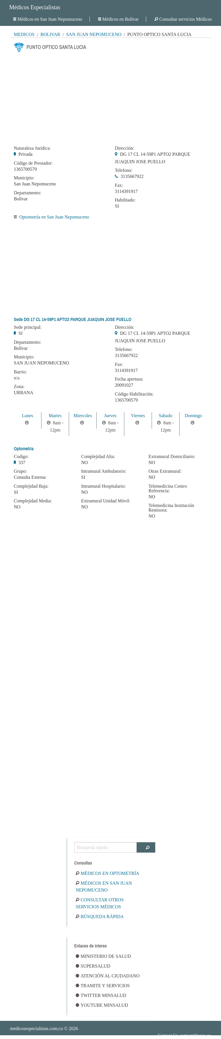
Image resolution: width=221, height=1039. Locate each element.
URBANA (23, 392)
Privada (25, 154)
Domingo (193, 415)
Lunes (27, 415)
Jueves (110, 415)
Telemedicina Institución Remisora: (171, 507)
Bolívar (50, 34)
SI (117, 206)
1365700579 (25, 169)
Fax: (119, 185)
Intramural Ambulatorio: (103, 471)
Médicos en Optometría (107, 873)
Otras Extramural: (165, 471)
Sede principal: (27, 327)
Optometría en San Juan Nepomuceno (54, 216)
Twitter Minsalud (101, 995)
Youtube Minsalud (102, 1005)
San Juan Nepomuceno (93, 34)
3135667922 (132, 176)
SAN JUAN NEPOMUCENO (41, 362)
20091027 (124, 385)
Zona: (19, 386)
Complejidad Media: (33, 501)
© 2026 (44, 1028)
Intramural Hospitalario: (103, 486)
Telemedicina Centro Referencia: (167, 488)
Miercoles (82, 415)
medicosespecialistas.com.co (36, 1028)
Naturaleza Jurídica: (32, 148)
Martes (55, 415)
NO (17, 506)
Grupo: (20, 471)
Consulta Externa (30, 477)
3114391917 (126, 191)
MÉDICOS (24, 34)
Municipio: (24, 178)
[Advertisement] (110, 97)
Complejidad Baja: (31, 486)
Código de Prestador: (33, 163)
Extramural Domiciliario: (171, 456)
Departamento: (27, 193)
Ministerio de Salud (103, 956)
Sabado (165, 415)
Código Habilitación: (134, 394)
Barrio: (20, 372)
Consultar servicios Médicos (183, 19)
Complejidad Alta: (98, 456)
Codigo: (21, 456)
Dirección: (124, 148)
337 (21, 462)
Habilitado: (125, 200)
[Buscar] (146, 847)
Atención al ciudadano (108, 975)
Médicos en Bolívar (118, 19)
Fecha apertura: (129, 379)
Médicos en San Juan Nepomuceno (47, 19)
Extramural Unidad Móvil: (105, 501)
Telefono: (123, 170)
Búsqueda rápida (100, 916)
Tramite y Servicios (103, 985)
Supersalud (93, 966)
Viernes (138, 415)
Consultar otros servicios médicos (100, 903)
